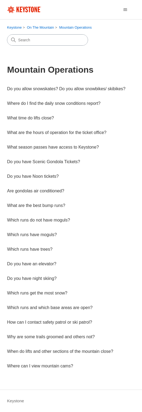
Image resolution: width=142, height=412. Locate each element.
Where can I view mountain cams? (40, 366)
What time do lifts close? (30, 118)
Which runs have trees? (29, 249)
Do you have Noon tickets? (33, 176)
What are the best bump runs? (36, 205)
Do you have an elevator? (31, 264)
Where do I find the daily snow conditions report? (53, 103)
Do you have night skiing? (31, 278)
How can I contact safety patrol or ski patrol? (49, 322)
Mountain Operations (75, 27)
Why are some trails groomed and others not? (51, 336)
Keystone (14, 27)
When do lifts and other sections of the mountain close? (60, 351)
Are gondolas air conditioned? (35, 191)
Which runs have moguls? (32, 234)
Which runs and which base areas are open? (50, 307)
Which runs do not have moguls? (38, 220)
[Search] (47, 40)
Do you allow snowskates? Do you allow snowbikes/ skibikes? (66, 88)
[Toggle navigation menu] (125, 9)
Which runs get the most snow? (37, 293)
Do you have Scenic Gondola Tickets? (43, 161)
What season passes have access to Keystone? (53, 147)
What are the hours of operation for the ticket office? (56, 132)
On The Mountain (40, 27)
